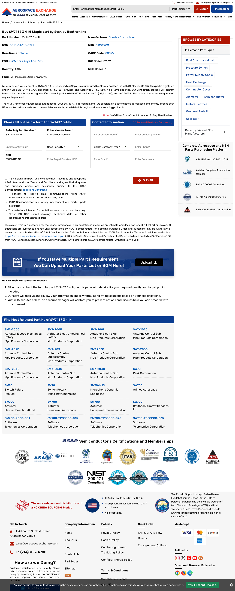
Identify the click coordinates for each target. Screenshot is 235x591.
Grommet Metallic (197, 111)
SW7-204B (12, 369)
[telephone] (183, 2)
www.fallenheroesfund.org (187, 512)
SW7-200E (54, 329)
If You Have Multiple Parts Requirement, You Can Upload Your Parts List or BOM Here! (78, 262)
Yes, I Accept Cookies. (202, 585)
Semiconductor (214, 97)
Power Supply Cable (199, 75)
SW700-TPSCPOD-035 (148, 418)
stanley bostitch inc (122, 37)
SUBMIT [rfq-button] (145, 180)
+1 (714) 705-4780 (31, 552)
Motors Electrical (197, 104)
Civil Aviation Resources (209, 17)
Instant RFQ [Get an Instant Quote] (222, 8)
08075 (109, 53)
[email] (214, 2)
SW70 (137, 369)
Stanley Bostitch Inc (24, 22)
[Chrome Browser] (178, 573)
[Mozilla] (184, 573)
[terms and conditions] (6, 178)
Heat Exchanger (196, 82)
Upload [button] (149, 262)
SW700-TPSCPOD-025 (105, 418)
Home (75, 17)
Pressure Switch (197, 67)
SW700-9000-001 (17, 418)
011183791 (102, 45)
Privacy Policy (110, 532)
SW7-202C (140, 329)
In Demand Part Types (199, 50)
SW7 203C (97, 349)
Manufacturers (100, 17)
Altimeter (192, 97)
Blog (230, 17)
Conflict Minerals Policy (116, 559)
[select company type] (111, 147)
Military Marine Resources (178, 17)
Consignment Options (152, 545)
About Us (85, 17)
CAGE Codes (116, 17)
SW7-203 (53, 349)
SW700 (138, 385)
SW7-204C (54, 369)
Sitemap (70, 568)
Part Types (157, 17)
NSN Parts (144, 17)
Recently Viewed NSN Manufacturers (199, 132)
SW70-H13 (97, 385)
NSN (8, 155)
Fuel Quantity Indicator (201, 60)
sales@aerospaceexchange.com (37, 543)
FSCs (127, 17)
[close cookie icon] (231, 585)
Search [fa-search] (202, 8)
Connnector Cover (198, 89)
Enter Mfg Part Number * (21, 130)
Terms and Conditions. (35, 189)
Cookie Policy (110, 540)
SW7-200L (97, 329)
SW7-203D (140, 349)
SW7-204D (97, 369)
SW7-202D (12, 349)
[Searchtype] (180, 9)
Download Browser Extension (195, 565)
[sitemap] (68, 575)
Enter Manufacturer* (60, 130)
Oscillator (192, 118)
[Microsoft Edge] (190, 573)
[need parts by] (64, 147)
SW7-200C (12, 329)
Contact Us (72, 554)
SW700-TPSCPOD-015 (62, 418)
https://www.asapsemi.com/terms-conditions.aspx (34, 236)
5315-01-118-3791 (22, 45)
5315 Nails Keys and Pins (26, 61)
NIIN (134, 17)
